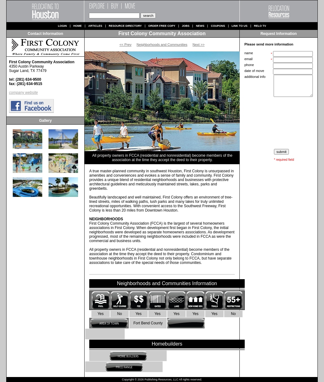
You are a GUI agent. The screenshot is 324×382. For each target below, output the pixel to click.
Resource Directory (125, 26)
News (200, 26)
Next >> (198, 44)
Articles (95, 26)
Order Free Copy (161, 26)
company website (23, 92)
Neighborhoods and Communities (162, 44)
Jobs (186, 26)
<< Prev (125, 44)
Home (77, 26)
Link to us (240, 26)
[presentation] (279, 123)
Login (62, 26)
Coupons (218, 26)
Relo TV (260, 26)
